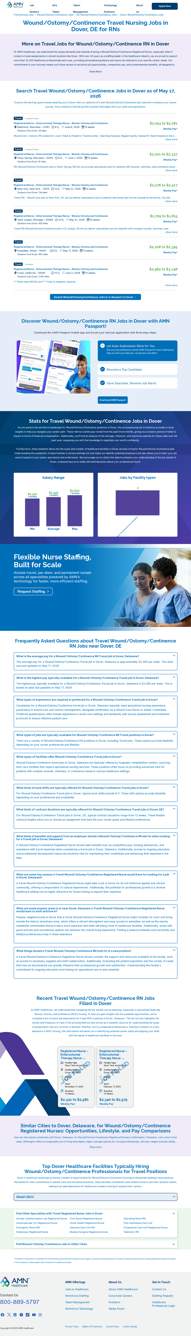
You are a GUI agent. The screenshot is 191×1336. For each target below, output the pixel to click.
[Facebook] (2, 1314)
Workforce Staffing (77, 1295)
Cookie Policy (112, 1327)
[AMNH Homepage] (15, 5)
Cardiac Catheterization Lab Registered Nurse (41, 1218)
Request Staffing (31, 591)
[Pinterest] (21, 1314)
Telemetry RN (131, 1232)
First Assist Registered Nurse (86, 1218)
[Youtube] (33, 1314)
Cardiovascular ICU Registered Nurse (36, 1223)
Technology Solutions (110, 8)
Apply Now (165, 6)
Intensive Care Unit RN (82, 1227)
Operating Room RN (135, 1218)
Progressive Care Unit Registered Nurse (146, 1227)
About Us (139, 8)
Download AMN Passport (113, 400)
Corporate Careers (120, 1295)
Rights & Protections (92, 1327)
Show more (95, 1147)
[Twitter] (8, 1314)
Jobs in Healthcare (76, 1289)
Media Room (116, 1308)
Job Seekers (34, 8)
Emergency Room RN (28, 1227)
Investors (114, 1302)
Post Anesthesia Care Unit (138, 1223)
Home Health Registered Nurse (87, 1223)
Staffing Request (162, 1295)
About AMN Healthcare (123, 1289)
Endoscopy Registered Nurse (32, 1232)
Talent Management (80, 8)
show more (171, 139)
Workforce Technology (79, 1308)
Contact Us (159, 1289)
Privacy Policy (72, 1327)
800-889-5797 (20, 1302)
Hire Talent (55, 8)
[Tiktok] (27, 1314)
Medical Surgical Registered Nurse (89, 1232)
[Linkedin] (15, 1314)
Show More (95, 71)
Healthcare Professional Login (163, 1304)
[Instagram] (40, 1314)
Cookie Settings (130, 1326)
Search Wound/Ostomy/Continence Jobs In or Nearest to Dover (95, 297)
